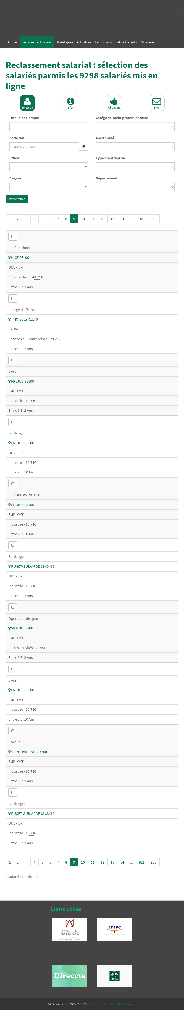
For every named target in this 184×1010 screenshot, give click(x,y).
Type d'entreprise (110, 157)
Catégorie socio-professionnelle (122, 117)
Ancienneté (105, 137)
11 (93, 218)
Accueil (13, 42)
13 (112, 218)
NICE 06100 (18, 257)
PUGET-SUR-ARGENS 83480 (31, 566)
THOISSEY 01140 (23, 319)
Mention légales (123, 1004)
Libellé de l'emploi (24, 117)
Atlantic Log (98, 1004)
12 (102, 218)
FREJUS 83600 (21, 381)
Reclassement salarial (37, 42)
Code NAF (17, 137)
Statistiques (64, 42)
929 (142, 218)
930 (153, 218)
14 (122, 218)
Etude (14, 157)
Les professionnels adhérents (116, 42)
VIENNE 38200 (20, 628)
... (26, 218)
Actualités (84, 42)
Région (15, 178)
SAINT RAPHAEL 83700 (27, 751)
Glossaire (147, 42)
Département (107, 178)
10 (83, 218)
